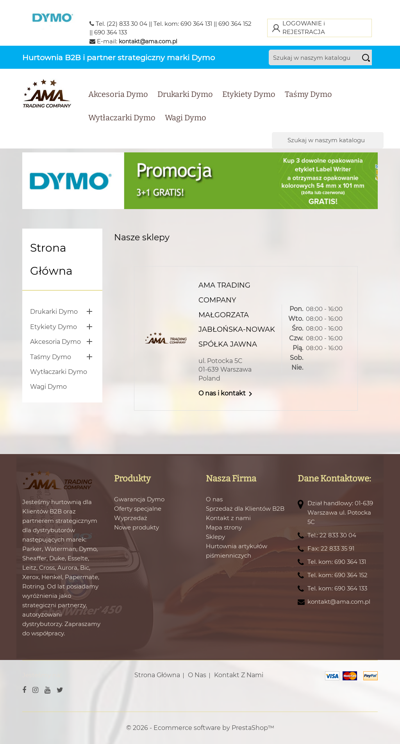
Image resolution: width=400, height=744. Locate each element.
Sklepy (215, 536)
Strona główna (51, 259)
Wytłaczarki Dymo (121, 117)
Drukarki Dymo (185, 94)
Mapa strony (224, 527)
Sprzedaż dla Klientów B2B (245, 508)
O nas (214, 499)
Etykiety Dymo (248, 94)
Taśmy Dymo (308, 94)
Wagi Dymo (185, 117)
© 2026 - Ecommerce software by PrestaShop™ (200, 727)
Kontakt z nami (228, 518)
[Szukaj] (327, 57)
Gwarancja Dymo (139, 499)
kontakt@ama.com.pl (148, 41)
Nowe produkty (136, 527)
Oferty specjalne (137, 508)
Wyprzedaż (130, 518)
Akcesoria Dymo (118, 94)
